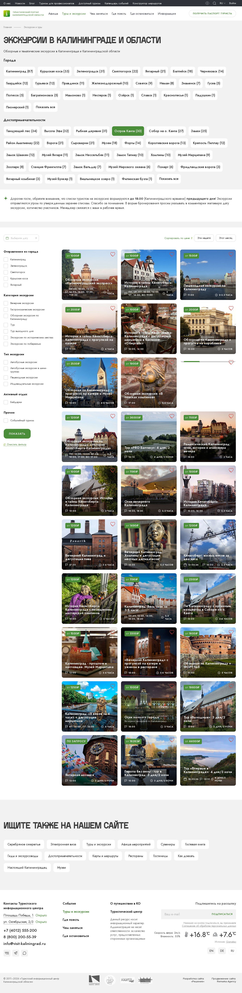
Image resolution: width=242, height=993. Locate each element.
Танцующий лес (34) (21, 131)
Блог (32, 3)
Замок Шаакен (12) (20, 155)
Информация (167, 13)
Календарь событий (116, 3)
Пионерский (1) (17, 107)
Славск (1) (148, 95)
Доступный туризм (89, 3)
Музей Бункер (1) (60, 179)
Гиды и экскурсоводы (23, 856)
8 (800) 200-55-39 (20, 937)
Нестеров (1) (102, 95)
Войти (232, 3)
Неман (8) (167, 83)
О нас (7, 3)
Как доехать (186, 856)
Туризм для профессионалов (56, 3)
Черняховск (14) (212, 71)
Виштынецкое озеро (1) (97, 179)
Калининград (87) (19, 71)
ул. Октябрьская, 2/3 (18, 922)
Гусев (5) (214, 83)
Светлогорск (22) (125, 71)
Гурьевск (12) (45, 83)
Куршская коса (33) (54, 71)
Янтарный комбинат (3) (23, 179)
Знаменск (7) (190, 83)
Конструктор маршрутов (147, 3)
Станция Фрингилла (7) (48, 167)
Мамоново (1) (75, 95)
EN (211, 951)
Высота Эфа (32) (56, 131)
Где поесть (119, 13)
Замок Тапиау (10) (130, 155)
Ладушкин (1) (205, 95)
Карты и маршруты (105, 856)
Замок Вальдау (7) (87, 167)
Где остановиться (142, 13)
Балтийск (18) (183, 71)
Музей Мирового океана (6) (129, 167)
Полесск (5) (15, 95)
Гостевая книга (195, 844)
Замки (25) (199, 131)
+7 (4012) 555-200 (20, 930)
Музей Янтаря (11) (55, 155)
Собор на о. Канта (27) (166, 131)
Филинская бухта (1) (137, 179)
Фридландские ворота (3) (200, 167)
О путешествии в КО (125, 903)
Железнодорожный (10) (110, 83)
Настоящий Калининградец (27, 867)
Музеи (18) (109, 143)
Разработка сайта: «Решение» (193, 980)
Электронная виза (63, 844)
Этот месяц (225, 238)
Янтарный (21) (155, 71)
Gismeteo (231, 942)
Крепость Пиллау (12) (209, 143)
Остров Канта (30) (128, 131)
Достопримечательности (65, 856)
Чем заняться (99, 13)
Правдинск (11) (73, 83)
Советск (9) (144, 83)
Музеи (61, 867)
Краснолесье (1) (176, 95)
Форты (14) (133, 143)
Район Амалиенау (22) (22, 143)
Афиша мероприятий (136, 844)
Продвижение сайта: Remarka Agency (224, 980)
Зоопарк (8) (15, 167)
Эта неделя (204, 238)
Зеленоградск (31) (91, 71)
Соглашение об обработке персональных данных (209, 926)
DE (222, 951)
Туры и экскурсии (74, 13)
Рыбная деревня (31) (91, 131)
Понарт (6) (165, 167)
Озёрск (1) (126, 95)
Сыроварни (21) (83, 143)
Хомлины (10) (160, 155)
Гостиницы (160, 856)
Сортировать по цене (178, 238)
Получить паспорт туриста (212, 13)
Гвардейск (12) (17, 83)
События (69, 903)
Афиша (53, 13)
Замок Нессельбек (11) (92, 155)
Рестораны (135, 856)
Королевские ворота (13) (167, 143)
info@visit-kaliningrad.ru (25, 943)
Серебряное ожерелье (24, 844)
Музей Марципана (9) (194, 155)
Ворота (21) (55, 143)
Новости (20, 3)
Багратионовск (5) (44, 95)
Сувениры (168, 844)
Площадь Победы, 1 (18, 915)
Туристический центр (126, 911)
